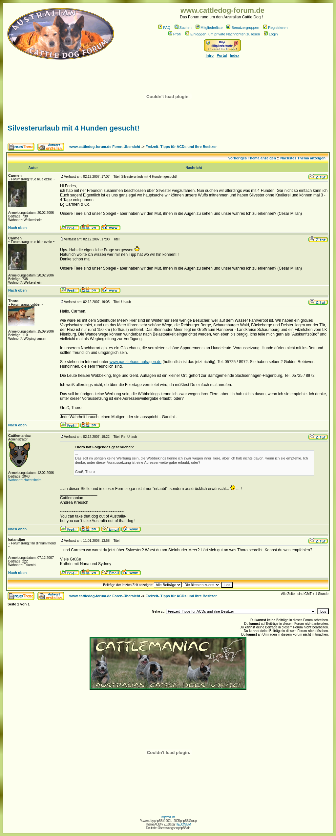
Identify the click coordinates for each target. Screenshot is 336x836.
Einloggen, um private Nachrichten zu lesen (222, 34)
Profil (174, 34)
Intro (210, 55)
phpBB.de (184, 828)
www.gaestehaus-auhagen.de (135, 361)
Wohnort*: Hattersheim (24, 480)
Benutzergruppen (242, 28)
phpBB (158, 821)
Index (235, 55)
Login (271, 34)
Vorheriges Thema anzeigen (252, 158)
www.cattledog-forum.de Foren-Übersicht (104, 147)
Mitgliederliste (209, 28)
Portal (222, 55)
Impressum (168, 817)
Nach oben (17, 228)
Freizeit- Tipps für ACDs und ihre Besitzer (181, 147)
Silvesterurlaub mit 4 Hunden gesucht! (73, 128)
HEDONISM (183, 824)
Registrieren (275, 28)
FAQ (164, 28)
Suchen (183, 28)
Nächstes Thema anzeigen (303, 158)
